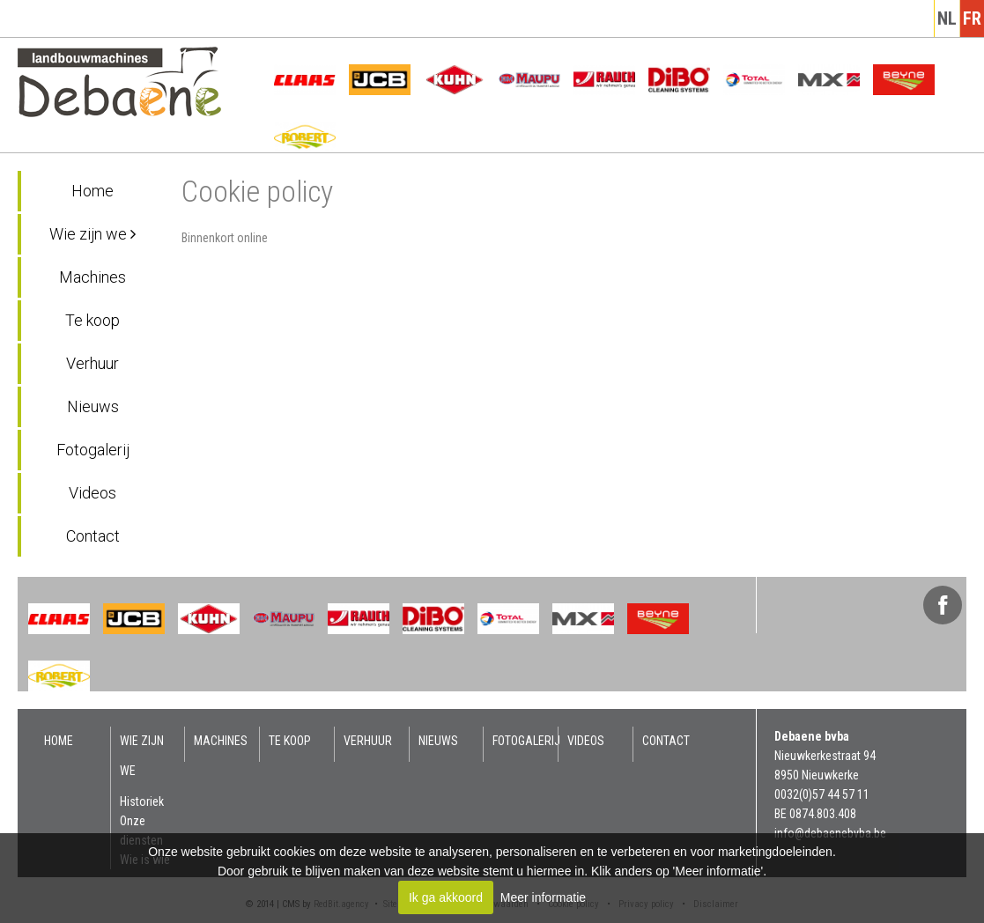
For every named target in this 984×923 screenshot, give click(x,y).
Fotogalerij (92, 449)
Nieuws (93, 406)
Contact (93, 536)
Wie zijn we (92, 234)
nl (947, 18)
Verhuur (92, 363)
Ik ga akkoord (446, 897)
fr (972, 18)
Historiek (142, 801)
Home (92, 190)
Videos (92, 493)
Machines (92, 277)
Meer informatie (543, 897)
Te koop (92, 320)
